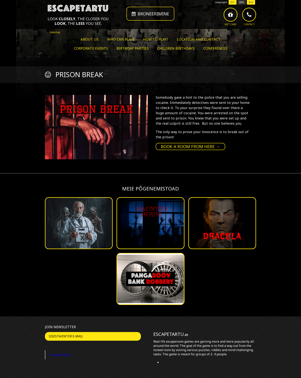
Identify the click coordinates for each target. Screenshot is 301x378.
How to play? (155, 39)
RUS (251, 2)
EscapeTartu (60, 354)
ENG (241, 2)
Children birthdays (176, 48)
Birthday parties (133, 48)
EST (233, 2)
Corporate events (91, 48)
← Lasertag (53, 32)
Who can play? (120, 39)
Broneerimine (150, 14)
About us (89, 39)
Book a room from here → (190, 146)
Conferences (215, 48)
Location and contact (198, 39)
